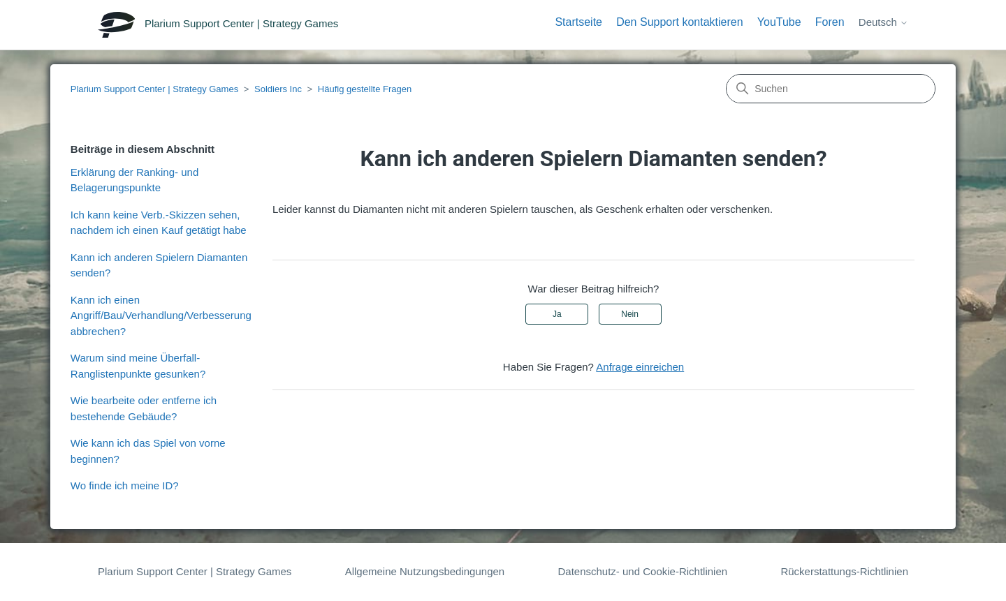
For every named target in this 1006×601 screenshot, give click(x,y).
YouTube (779, 22)
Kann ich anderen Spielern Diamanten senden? (159, 265)
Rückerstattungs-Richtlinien (844, 571)
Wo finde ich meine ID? (125, 485)
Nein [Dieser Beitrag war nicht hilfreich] (630, 314)
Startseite (578, 22)
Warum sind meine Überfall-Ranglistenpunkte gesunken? (138, 366)
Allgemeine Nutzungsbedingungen (425, 571)
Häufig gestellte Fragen (364, 89)
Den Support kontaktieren (679, 22)
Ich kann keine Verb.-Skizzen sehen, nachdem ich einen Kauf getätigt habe (159, 223)
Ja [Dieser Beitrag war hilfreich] (557, 314)
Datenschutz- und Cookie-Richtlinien (642, 571)
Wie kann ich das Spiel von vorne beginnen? (148, 451)
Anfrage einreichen (640, 367)
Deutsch (883, 22)
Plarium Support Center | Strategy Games (154, 89)
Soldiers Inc (278, 89)
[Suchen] (831, 89)
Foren (830, 22)
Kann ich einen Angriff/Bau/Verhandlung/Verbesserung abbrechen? (161, 315)
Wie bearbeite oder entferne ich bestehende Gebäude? (144, 408)
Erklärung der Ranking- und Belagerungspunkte (134, 180)
